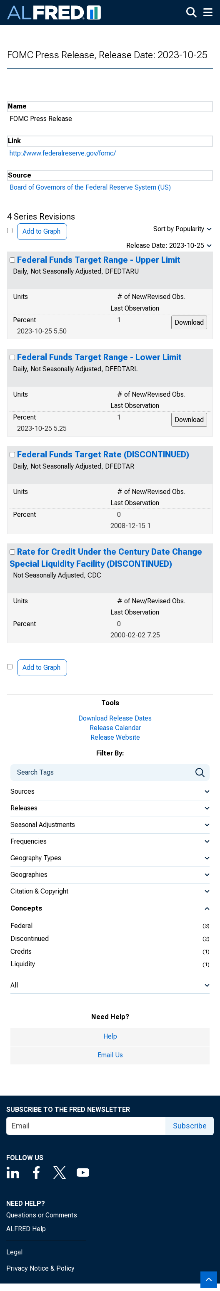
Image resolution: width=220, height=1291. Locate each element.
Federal (21, 926)
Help (110, 1036)
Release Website (115, 737)
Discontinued (29, 939)
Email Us (110, 1055)
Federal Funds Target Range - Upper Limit (98, 260)
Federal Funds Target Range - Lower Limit (99, 357)
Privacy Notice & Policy (40, 1268)
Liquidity (22, 964)
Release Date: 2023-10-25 (165, 245)
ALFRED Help (26, 1229)
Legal (14, 1252)
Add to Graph (41, 231)
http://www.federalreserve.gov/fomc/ (63, 153)
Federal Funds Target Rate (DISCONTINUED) (103, 454)
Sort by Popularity (178, 229)
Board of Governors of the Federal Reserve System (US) (90, 187)
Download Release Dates (115, 718)
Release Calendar (115, 728)
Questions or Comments (41, 1215)
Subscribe (190, 1125)
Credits (21, 951)
